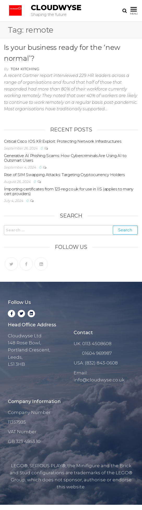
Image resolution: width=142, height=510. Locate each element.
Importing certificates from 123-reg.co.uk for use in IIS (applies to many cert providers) (68, 191)
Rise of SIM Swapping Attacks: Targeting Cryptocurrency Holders (64, 174)
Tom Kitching (25, 69)
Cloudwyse (56, 7)
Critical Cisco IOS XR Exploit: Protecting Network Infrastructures (62, 141)
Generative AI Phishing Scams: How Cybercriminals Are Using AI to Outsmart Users (65, 158)
